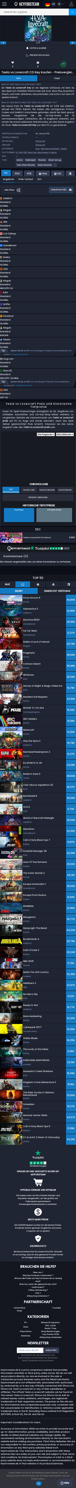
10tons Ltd (40, 141)
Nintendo (25, 1338)
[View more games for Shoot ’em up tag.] (55, 161)
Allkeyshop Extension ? (38, 1299)
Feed (57, 78)
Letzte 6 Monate (47, 493)
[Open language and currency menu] (54, 4)
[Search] (72, 12)
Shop (19, 1313)
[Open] (4, 4)
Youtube (56, 1311)
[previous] (3, 42)
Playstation (25, 1334)
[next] (73, 42)
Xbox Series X (43, 152)
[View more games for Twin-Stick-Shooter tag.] (26, 166)
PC (25, 1325)
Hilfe (64, 1483)
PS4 (21, 152)
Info (18, 78)
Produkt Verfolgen (38, 500)
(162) (50, 551)
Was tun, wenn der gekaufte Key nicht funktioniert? (38, 1289)
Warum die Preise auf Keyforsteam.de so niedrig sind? (38, 1283)
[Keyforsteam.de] (26, 4)
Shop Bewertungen (50, 1334)
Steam (64, 148)
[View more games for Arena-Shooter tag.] (45, 166)
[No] (72, 1478)
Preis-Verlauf (26, 179)
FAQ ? (38, 1296)
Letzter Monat (65, 493)
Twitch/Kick (19, 1311)
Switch (54, 152)
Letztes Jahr (29, 493)
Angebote (8, 179)
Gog (37, 148)
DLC (39, 179)
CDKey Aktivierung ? (38, 1293)
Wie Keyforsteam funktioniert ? (38, 1278)
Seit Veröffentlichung (11, 493)
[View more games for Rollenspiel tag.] (31, 161)
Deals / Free (50, 1331)
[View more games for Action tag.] (20, 161)
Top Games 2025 (50, 1337)
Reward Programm (50, 1325)
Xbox (25, 1330)
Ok (38, 1483)
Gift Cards (50, 1328)
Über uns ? (38, 1275)
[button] (71, 4)
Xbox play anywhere (50, 148)
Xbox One (32, 152)
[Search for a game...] (38, 12)
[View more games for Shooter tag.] (42, 161)
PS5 (25, 152)
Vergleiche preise (20, 354)
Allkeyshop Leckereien (50, 1340)
